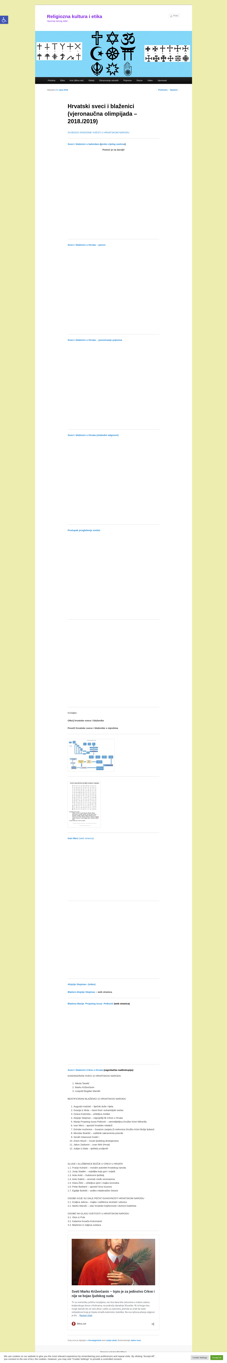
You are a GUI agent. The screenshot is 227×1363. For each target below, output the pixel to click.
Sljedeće (175, 90)
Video (150, 80)
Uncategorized (94, 1340)
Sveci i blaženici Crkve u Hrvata (85, 1070)
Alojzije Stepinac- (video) (82, 984)
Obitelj (91, 80)
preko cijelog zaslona (113, 144)
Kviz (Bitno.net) (76, 80)
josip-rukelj (112, 1340)
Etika (62, 80)
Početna (51, 80)
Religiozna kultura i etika (74, 16)
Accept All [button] (216, 1357)
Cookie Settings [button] (200, 1357)
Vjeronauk (162, 80)
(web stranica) (81, 838)
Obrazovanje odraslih (108, 80)
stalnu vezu (136, 1340)
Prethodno (162, 90)
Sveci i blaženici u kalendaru (83, 144)
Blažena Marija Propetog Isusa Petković (90, 1003)
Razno (140, 80)
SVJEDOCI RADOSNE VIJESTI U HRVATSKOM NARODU (98, 132)
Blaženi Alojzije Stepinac (81, 992)
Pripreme (127, 80)
